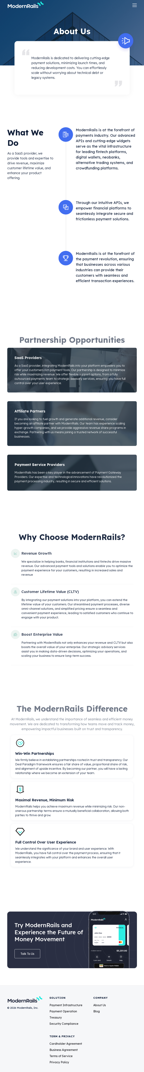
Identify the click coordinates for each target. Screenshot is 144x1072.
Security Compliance (63, 1023)
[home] (25, 5)
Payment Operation (63, 1011)
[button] (133, 5)
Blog (96, 1011)
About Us (99, 1005)
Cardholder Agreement (65, 1043)
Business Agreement (63, 1049)
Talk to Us (20, 192)
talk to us (27, 955)
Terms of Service (61, 1056)
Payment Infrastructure (65, 1005)
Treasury (55, 1017)
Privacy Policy (59, 1062)
